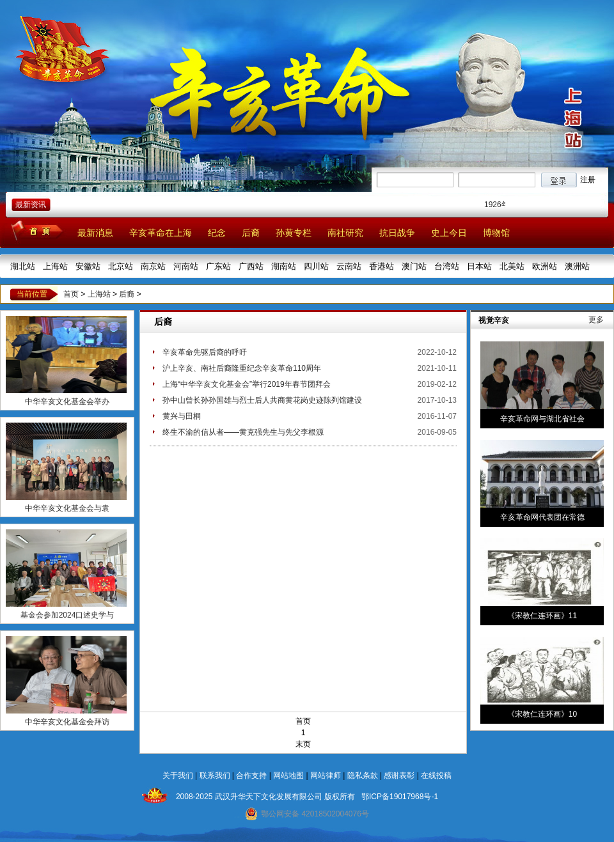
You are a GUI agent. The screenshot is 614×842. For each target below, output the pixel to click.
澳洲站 (577, 266)
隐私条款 (362, 775)
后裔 (251, 233)
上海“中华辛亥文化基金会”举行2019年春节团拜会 (246, 384)
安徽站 (87, 266)
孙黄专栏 (293, 233)
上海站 (55, 266)
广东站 (218, 266)
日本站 (479, 266)
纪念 (217, 233)
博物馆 (496, 233)
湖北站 (22, 266)
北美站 (512, 266)
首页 (71, 294)
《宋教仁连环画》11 (542, 615)
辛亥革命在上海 (160, 233)
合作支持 (251, 775)
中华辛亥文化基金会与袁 (67, 508)
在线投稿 (436, 775)
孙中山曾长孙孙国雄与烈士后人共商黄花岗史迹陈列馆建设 (262, 400)
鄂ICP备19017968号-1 (399, 796)
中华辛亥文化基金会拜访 (67, 721)
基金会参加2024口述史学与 (67, 615)
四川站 (316, 266)
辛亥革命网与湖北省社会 (542, 418)
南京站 (153, 266)
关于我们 (177, 775)
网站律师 (325, 775)
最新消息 (95, 233)
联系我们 (215, 775)
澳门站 (414, 266)
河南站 (185, 266)
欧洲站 (544, 266)
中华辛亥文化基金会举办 (67, 401)
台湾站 (446, 266)
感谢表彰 (399, 775)
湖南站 (283, 266)
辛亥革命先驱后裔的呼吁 (204, 352)
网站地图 (288, 775)
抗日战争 (397, 233)
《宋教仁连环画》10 (542, 714)
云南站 (348, 266)
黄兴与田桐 (181, 416)
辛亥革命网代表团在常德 (542, 517)
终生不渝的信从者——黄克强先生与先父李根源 (243, 432)
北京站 (120, 266)
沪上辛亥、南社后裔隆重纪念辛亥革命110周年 (241, 368)
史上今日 (449, 233)
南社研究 (345, 233)
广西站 (251, 266)
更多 (596, 319)
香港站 (381, 266)
